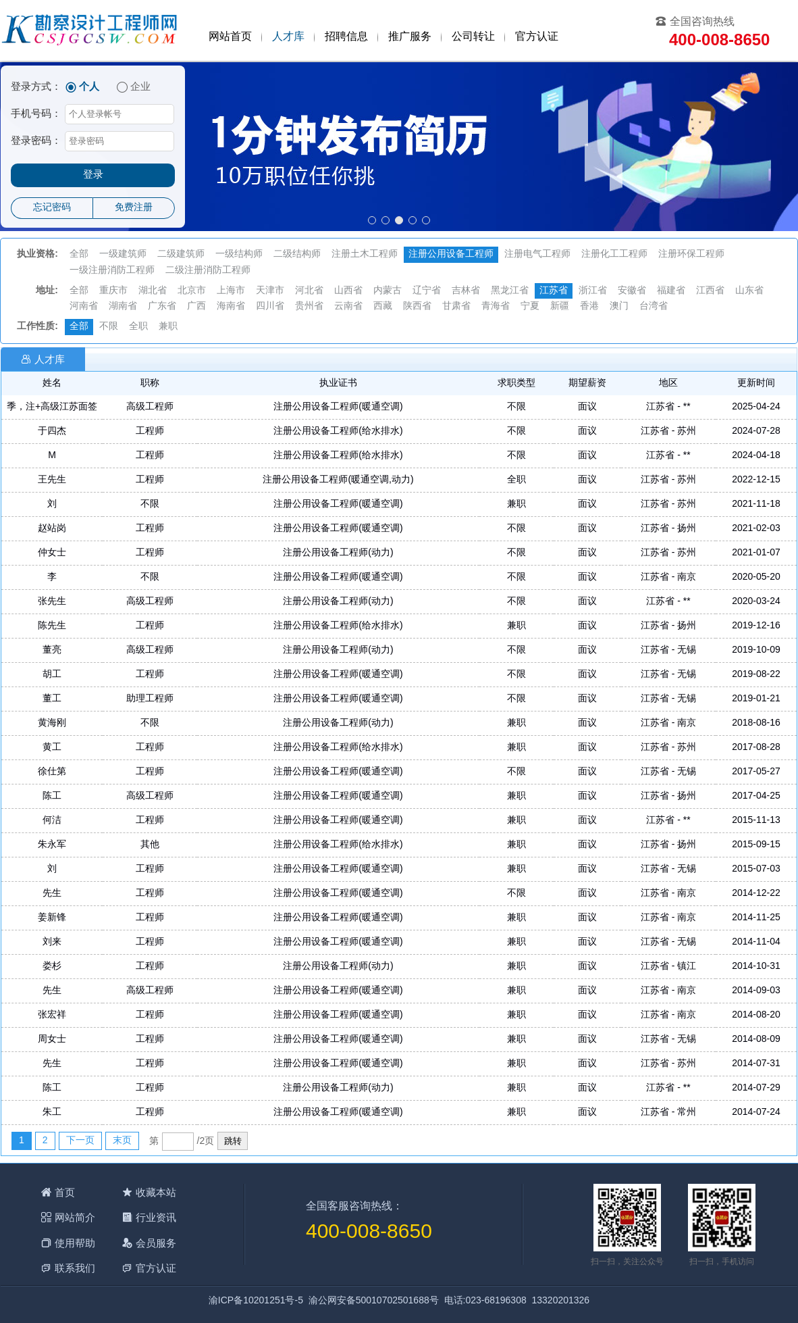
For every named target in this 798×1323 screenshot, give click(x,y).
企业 (140, 87)
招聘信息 (346, 37)
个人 (89, 87)
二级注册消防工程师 (207, 271)
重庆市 (113, 291)
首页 (65, 1192)
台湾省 (653, 306)
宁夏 (530, 306)
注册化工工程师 (614, 254)
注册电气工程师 (537, 254)
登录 (93, 175)
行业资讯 (156, 1217)
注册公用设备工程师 (451, 254)
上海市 (231, 291)
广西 (196, 306)
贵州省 (309, 306)
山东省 (749, 291)
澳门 (619, 306)
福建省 (671, 291)
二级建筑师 (181, 254)
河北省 (309, 291)
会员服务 (156, 1243)
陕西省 (417, 306)
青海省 (495, 306)
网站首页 (230, 37)
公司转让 (473, 37)
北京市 (192, 291)
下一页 (80, 1141)
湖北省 (152, 291)
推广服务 (409, 37)
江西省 (710, 291)
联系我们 (75, 1268)
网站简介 (75, 1217)
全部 (79, 254)
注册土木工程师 (364, 254)
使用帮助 (75, 1243)
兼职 (168, 327)
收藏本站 (156, 1192)
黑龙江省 (510, 291)
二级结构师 (297, 254)
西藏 (382, 306)
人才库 (288, 37)
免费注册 (134, 208)
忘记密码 (52, 208)
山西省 (348, 291)
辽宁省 (427, 291)
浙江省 (593, 291)
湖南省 (123, 306)
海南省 (231, 306)
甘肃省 (456, 306)
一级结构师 (239, 254)
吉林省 (466, 291)
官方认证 (536, 37)
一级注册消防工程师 (112, 271)
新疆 (559, 306)
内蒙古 (387, 291)
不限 (108, 327)
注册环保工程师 (691, 254)
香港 (589, 306)
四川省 (270, 306)
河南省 (84, 306)
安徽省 (632, 291)
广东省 (162, 306)
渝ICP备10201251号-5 (256, 1301)
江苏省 (553, 291)
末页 (122, 1141)
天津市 (270, 291)
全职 (138, 327)
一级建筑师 (123, 254)
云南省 (348, 306)
